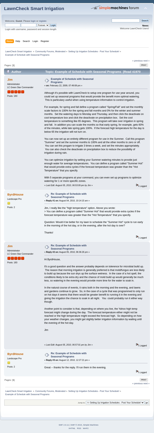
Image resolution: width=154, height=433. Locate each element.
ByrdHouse (15, 194)
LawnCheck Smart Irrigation (34, 8)
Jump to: (81, 403)
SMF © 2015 (76, 425)
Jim (9, 79)
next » (146, 60)
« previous (137, 60)
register (42, 21)
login (33, 21)
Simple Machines (90, 425)
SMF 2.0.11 (64, 425)
